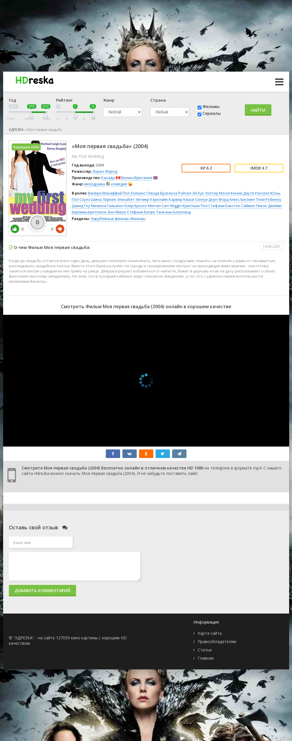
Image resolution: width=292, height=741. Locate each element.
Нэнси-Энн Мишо (110, 212)
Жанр (108, 100)
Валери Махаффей (105, 193)
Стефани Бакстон (224, 205)
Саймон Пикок (254, 205)
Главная (206, 658)
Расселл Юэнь (268, 193)
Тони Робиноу (268, 199)
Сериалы (211, 113)
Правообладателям (217, 641)
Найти (258, 110)
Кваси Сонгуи (195, 199)
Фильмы (211, 106)
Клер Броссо (136, 205)
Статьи (205, 649)
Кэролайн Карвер (166, 199)
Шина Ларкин (103, 199)
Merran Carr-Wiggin (165, 205)
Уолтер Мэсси (217, 193)
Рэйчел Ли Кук (191, 193)
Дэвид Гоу (81, 205)
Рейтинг (64, 100)
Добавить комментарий (42, 590)
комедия (119, 183)
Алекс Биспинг (242, 199)
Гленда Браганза (161, 193)
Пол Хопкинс (134, 193)
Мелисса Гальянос (107, 205)
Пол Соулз (81, 199)
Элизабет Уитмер (133, 199)
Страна (158, 100)
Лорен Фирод (104, 171)
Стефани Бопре (141, 212)
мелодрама (94, 183)
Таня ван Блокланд (173, 212)
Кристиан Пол (195, 205)
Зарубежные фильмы (110, 218)
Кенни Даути (242, 193)
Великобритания (136, 177)
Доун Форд (218, 199)
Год (12, 100)
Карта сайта (210, 633)
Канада (108, 177)
